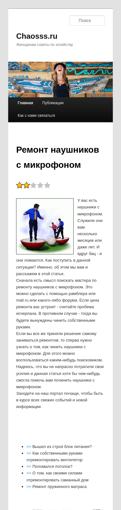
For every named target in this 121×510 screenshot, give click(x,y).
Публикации (53, 103)
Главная (25, 103)
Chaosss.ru (36, 36)
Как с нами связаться (36, 115)
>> (30, 446)
